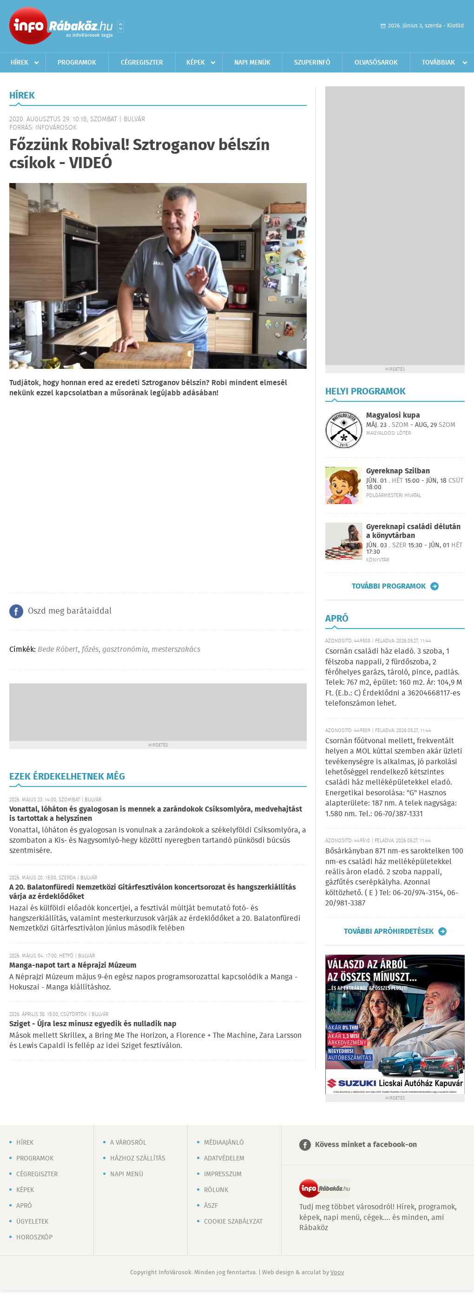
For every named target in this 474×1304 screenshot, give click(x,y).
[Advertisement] (158, 711)
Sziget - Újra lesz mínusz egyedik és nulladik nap (93, 1024)
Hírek (19, 63)
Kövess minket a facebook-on (366, 1145)
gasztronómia (125, 649)
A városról (128, 1143)
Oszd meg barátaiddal (70, 611)
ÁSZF (211, 1206)
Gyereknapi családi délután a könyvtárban (413, 531)
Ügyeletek (32, 1222)
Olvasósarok (376, 63)
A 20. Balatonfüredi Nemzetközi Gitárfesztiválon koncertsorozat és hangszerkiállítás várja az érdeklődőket (152, 892)
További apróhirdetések (389, 931)
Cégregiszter (142, 63)
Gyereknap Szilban (398, 471)
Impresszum (223, 1174)
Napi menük (252, 63)
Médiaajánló (224, 1143)
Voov (337, 1273)
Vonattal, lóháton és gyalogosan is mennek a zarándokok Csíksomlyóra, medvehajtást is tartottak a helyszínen (155, 814)
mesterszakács (175, 649)
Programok (77, 63)
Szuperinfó (312, 63)
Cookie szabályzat (233, 1222)
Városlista (120, 26)
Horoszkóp (34, 1237)
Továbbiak (438, 63)
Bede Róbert (58, 649)
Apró (24, 1206)
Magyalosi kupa (393, 415)
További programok (389, 586)
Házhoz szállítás (137, 1158)
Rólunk (216, 1190)
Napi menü (126, 1174)
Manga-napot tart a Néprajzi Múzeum (73, 965)
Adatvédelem (224, 1158)
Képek (195, 63)
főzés (90, 649)
